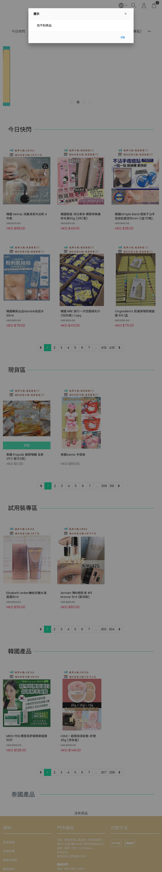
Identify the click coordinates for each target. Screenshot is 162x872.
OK (123, 37)
